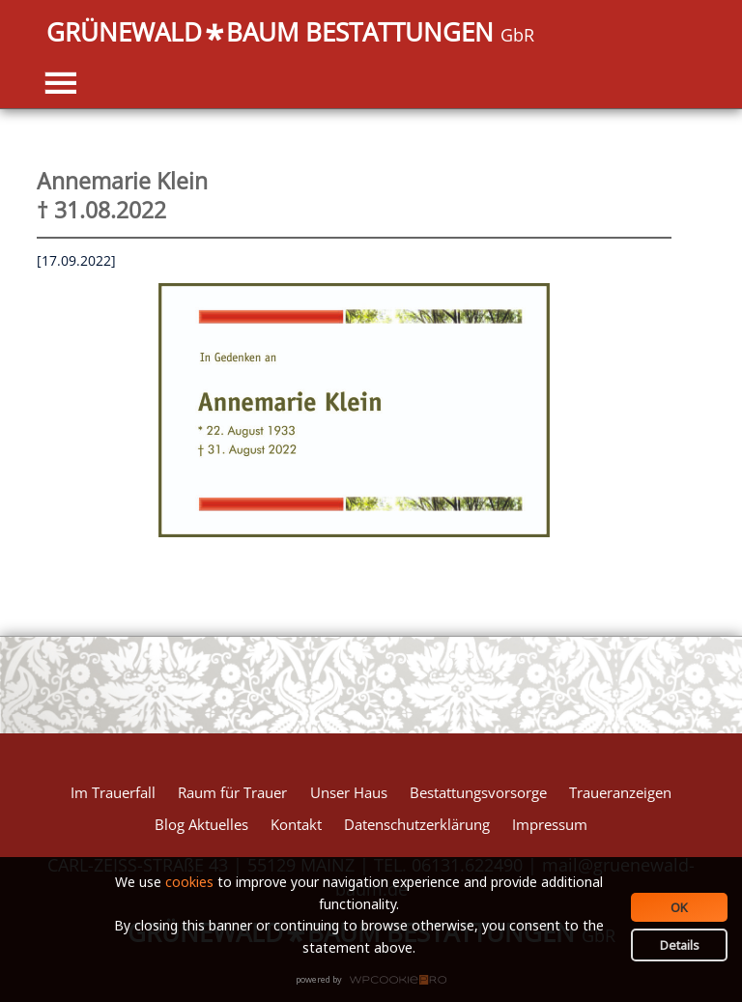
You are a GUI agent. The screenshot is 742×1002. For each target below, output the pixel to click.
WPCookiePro (376, 981)
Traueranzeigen (620, 792)
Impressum (549, 824)
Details (679, 945)
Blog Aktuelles (201, 824)
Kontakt (296, 824)
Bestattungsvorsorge (478, 792)
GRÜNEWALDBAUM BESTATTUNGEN (290, 33)
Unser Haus (348, 792)
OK (679, 907)
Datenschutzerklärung (417, 824)
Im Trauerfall (113, 792)
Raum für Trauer (232, 792)
